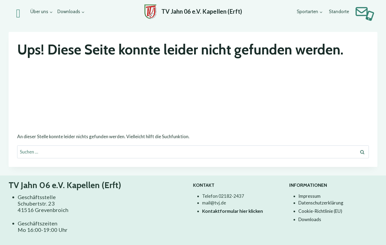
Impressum (309, 196)
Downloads (309, 219)
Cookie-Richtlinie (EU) (320, 211)
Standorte (339, 11)
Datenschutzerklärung (320, 203)
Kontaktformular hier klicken (232, 211)
